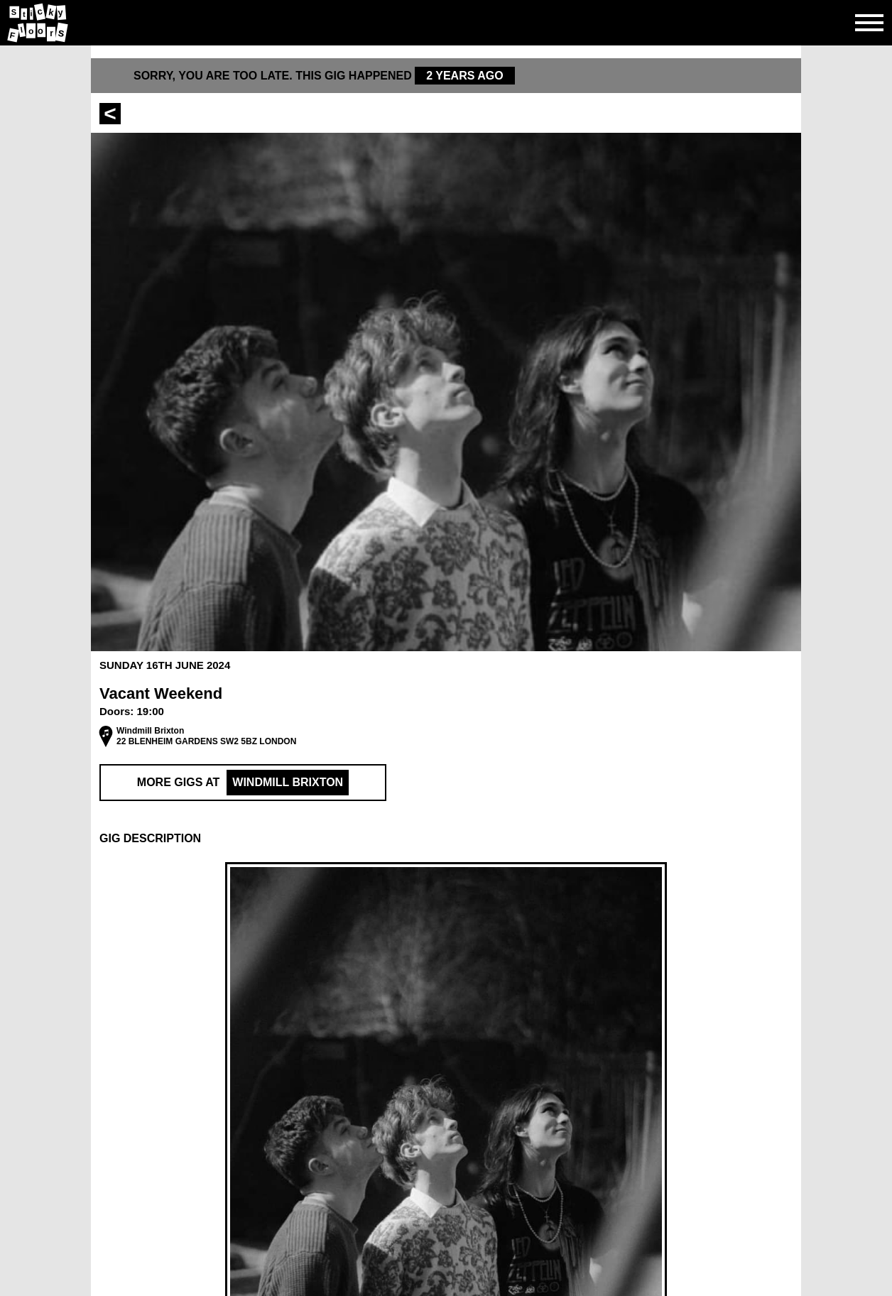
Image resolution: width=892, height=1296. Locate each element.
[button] (446, 838)
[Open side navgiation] (869, 23)
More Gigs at (243, 782)
